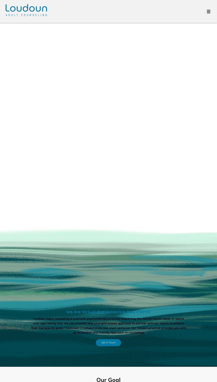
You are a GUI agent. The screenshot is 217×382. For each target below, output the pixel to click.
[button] (108, 342)
